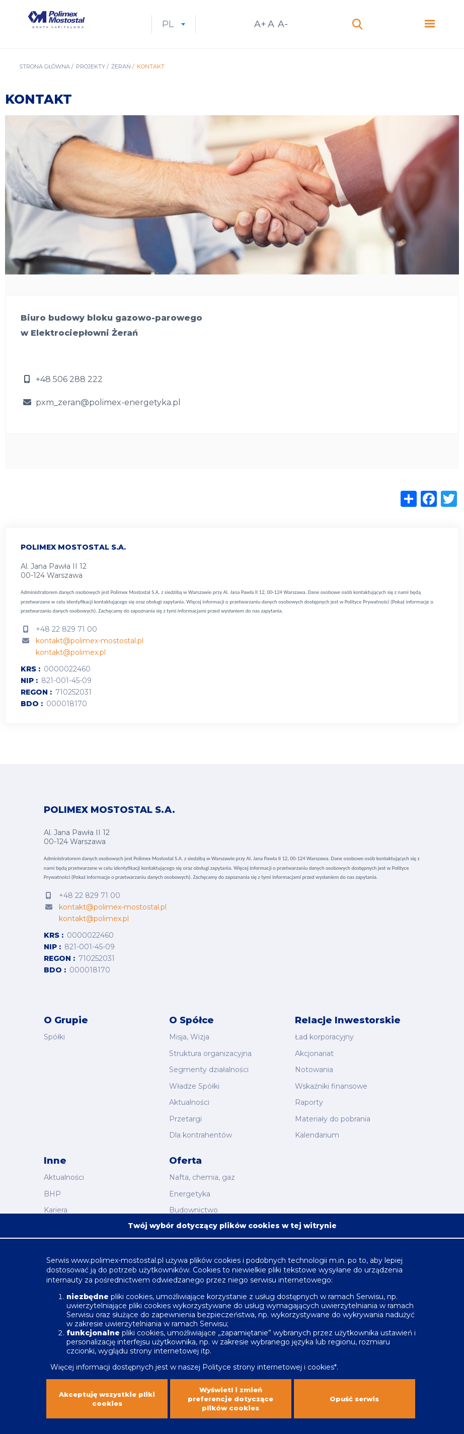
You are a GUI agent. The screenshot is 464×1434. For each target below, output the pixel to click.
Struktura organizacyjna (210, 1066)
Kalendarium (317, 1136)
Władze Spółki (194, 1094)
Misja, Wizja (189, 1053)
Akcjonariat (314, 1066)
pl (215, 32)
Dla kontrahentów (200, 1136)
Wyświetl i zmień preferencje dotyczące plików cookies (230, 1402)
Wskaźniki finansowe (331, 1094)
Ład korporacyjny (324, 1053)
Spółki (54, 1053)
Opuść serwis (354, 1402)
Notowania (314, 1080)
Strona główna (44, 83)
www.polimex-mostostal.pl (118, 1260)
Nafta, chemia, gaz (202, 1176)
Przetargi (185, 1122)
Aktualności (189, 1108)
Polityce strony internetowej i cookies (268, 1367)
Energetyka (189, 1190)
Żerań (121, 83)
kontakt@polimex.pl (71, 669)
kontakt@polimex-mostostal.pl (89, 657)
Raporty (309, 1108)
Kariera (55, 1205)
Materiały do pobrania (332, 1122)
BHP (52, 1190)
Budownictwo (193, 1205)
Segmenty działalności (209, 1080)
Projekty (90, 83)
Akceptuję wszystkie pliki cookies (107, 1402)
